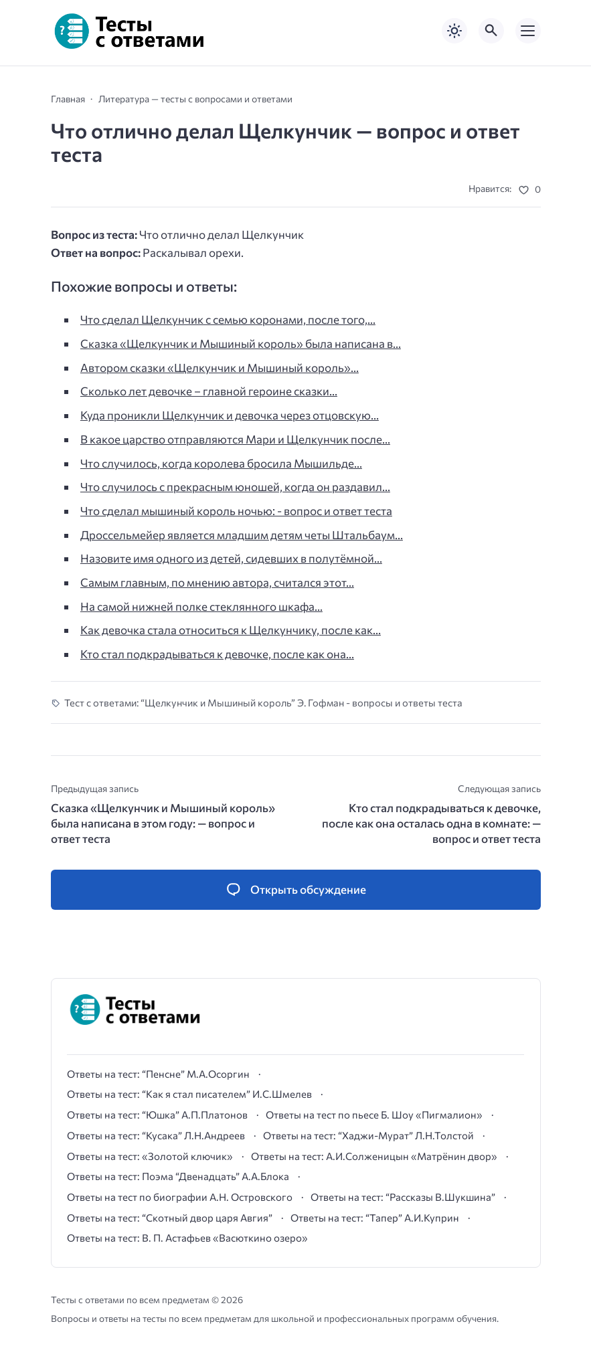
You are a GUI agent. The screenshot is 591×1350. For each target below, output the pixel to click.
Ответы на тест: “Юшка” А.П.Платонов (157, 1114)
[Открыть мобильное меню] (528, 30)
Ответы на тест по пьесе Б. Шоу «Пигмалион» (374, 1114)
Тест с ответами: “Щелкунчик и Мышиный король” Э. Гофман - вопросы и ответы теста (263, 702)
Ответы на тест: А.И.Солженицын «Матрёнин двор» (374, 1156)
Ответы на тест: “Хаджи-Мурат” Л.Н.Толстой (368, 1135)
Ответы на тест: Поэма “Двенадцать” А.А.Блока (178, 1176)
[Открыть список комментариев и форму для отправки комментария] (296, 890)
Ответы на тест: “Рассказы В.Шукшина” (403, 1197)
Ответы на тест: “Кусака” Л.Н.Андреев (156, 1135)
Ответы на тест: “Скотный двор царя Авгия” (169, 1218)
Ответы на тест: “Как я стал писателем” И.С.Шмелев (189, 1094)
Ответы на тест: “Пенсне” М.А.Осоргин (158, 1074)
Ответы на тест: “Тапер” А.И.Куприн (374, 1218)
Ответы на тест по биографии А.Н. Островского (179, 1197)
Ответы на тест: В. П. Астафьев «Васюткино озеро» (187, 1238)
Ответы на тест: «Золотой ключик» (150, 1156)
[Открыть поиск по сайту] (491, 30)
